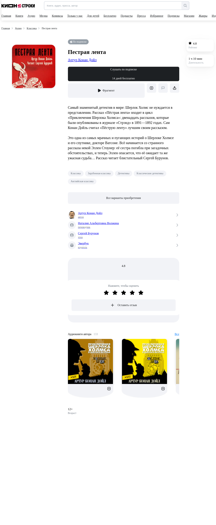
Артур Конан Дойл (82, 60)
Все (177, 334)
